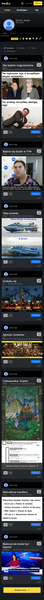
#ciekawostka (26, 383)
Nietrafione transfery (15, 492)
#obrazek (5, 69)
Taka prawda (10, 213)
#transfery (29, 495)
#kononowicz (36, 154)
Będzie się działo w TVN (17, 151)
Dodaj (7, 10)
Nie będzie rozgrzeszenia (18, 65)
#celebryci (24, 69)
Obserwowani (13, 33)
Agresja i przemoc (13, 334)
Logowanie (29, 3)
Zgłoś (39, 136)
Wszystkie (10, 48)
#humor (11, 69)
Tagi (22, 33)
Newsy (5, 154)
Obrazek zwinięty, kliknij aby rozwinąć (21, 466)
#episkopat (30, 69)
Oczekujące (22, 10)
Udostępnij (35, 132)
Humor (5, 68)
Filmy (33, 48)
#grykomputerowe (19, 339)
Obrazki (22, 48)
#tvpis (33, 549)
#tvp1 (37, 549)
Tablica (5, 33)
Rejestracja (38, 3)
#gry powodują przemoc (33, 339)
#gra (21, 284)
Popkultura (6, 549)
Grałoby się (9, 281)
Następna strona (22, 590)
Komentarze (11, 51)
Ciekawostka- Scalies (15, 380)
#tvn (23, 154)
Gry (4, 284)
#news (24, 495)
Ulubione (30, 33)
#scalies (33, 383)
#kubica (31, 216)
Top (36, 10)
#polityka (17, 69)
